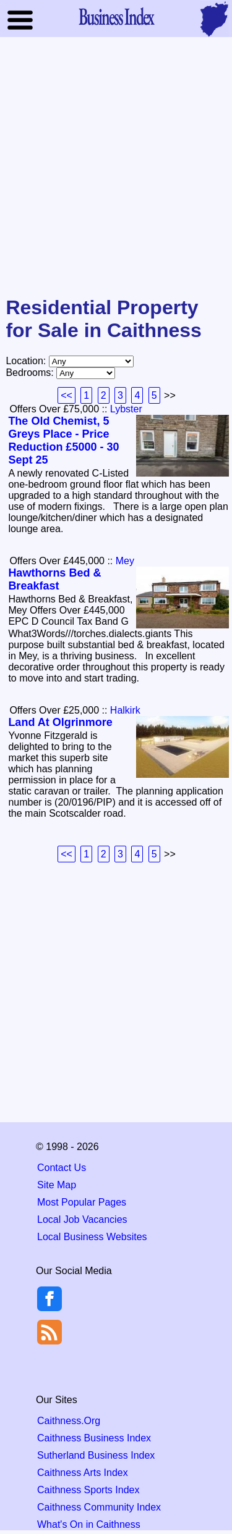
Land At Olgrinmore (60, 722)
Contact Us (61, 1167)
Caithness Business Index (94, 1438)
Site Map (56, 1185)
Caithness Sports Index (88, 1490)
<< (66, 395)
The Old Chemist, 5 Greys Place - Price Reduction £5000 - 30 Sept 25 (63, 440)
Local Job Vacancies (82, 1219)
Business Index (116, 16)
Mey (125, 561)
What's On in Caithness (88, 1524)
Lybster (126, 409)
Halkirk (125, 710)
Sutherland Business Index (96, 1455)
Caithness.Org (68, 1420)
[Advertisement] (116, 167)
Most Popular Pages (81, 1202)
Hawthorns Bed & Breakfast (54, 579)
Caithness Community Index (99, 1507)
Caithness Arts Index (82, 1472)
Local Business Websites (92, 1237)
